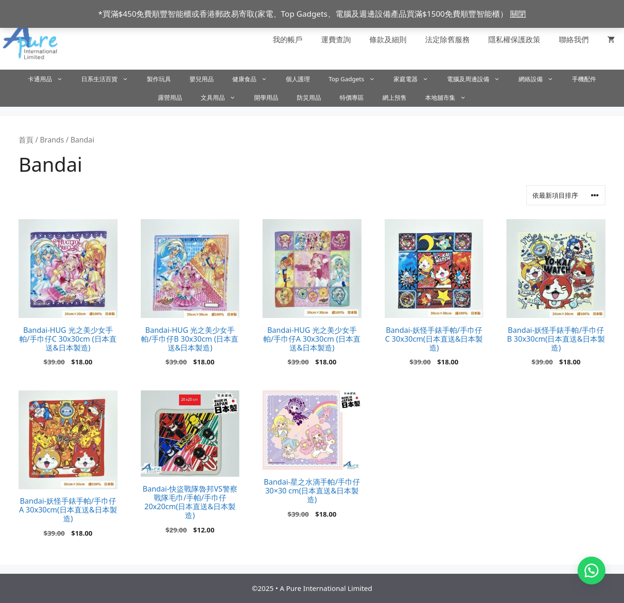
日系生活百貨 (109, 79)
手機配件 (584, 79)
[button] (591, 570)
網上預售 (394, 97)
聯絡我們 (574, 39)
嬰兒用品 (202, 79)
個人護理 (298, 79)
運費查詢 (336, 39)
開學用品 (266, 97)
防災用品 (309, 97)
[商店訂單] (565, 195)
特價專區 (352, 97)
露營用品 (170, 97)
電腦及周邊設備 (478, 79)
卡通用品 (50, 79)
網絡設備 (541, 79)
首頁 (26, 140)
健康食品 (254, 79)
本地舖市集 (450, 97)
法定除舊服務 (447, 39)
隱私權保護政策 (514, 39)
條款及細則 (388, 39)
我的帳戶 (287, 39)
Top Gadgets (356, 79)
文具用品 (223, 97)
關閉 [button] (518, 13)
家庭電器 (416, 79)
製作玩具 (159, 79)
